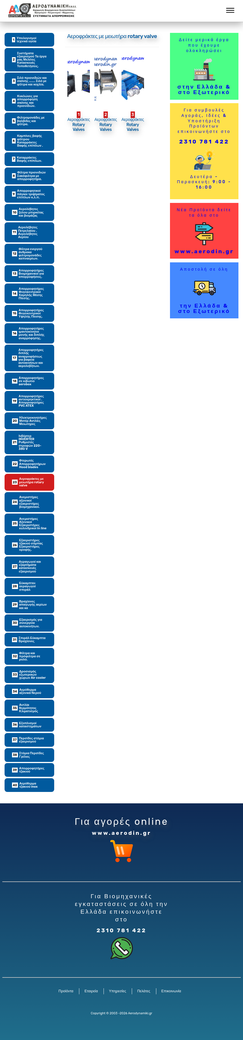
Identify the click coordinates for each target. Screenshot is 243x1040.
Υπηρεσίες (117, 991)
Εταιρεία (91, 991)
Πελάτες (143, 991)
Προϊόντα (65, 991)
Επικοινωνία (171, 991)
